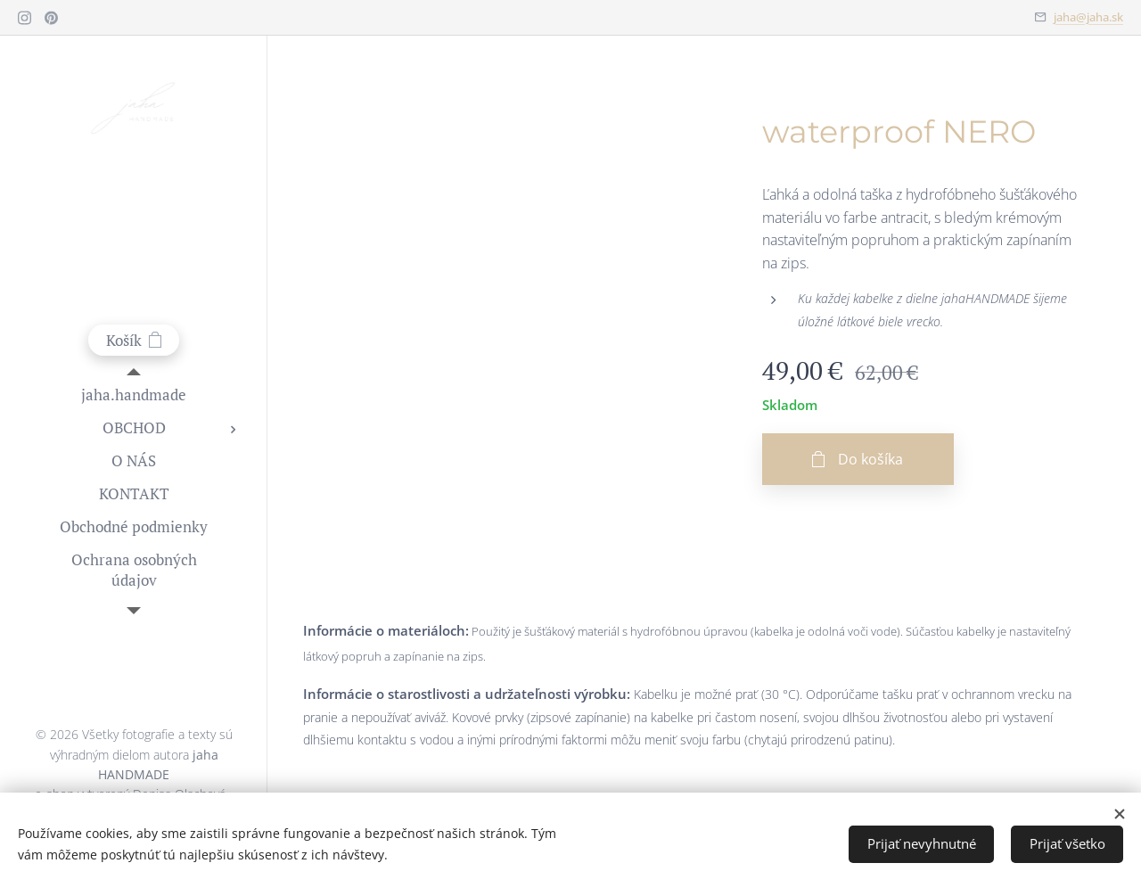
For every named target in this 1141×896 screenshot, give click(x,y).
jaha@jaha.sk (1088, 17)
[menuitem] (133, 394)
